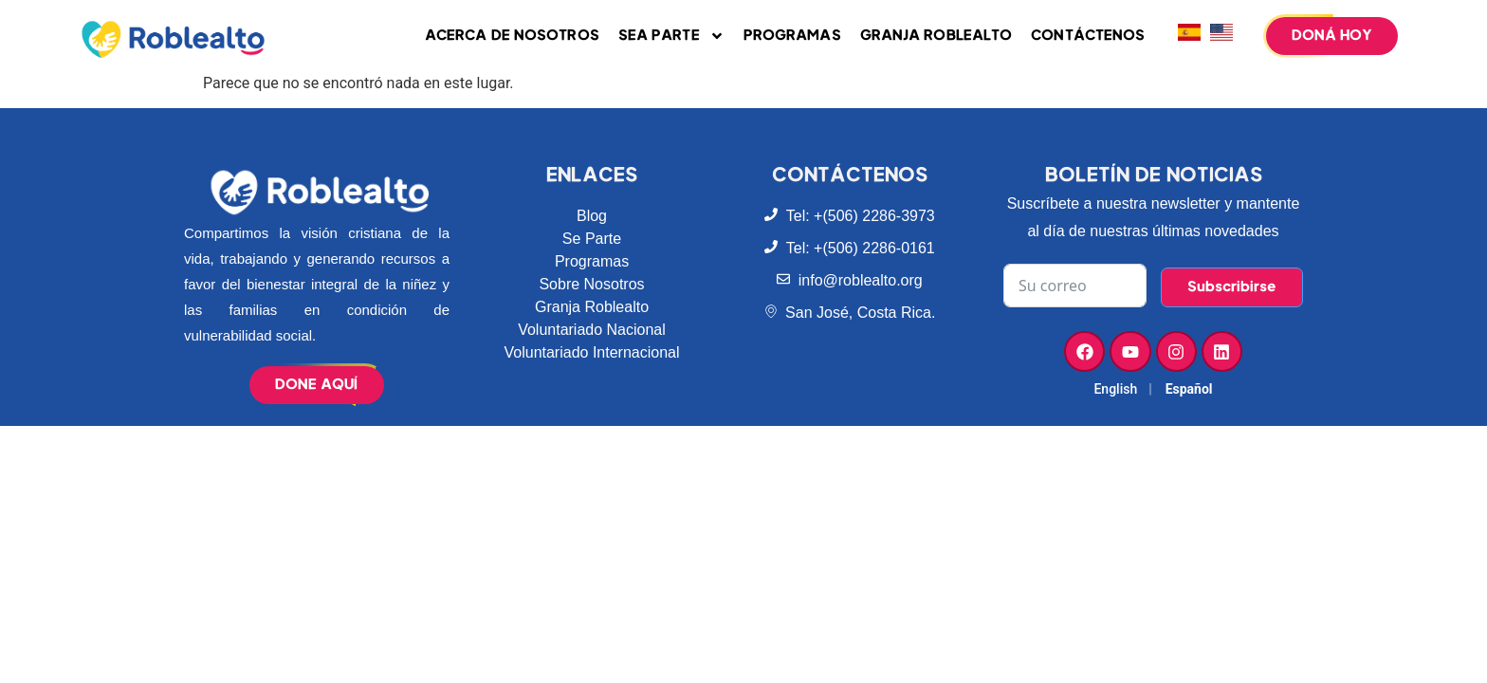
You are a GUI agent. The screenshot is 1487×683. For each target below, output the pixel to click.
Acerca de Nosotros (512, 36)
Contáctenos (1088, 36)
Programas (792, 36)
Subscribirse (1231, 287)
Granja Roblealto (936, 36)
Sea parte (671, 36)
